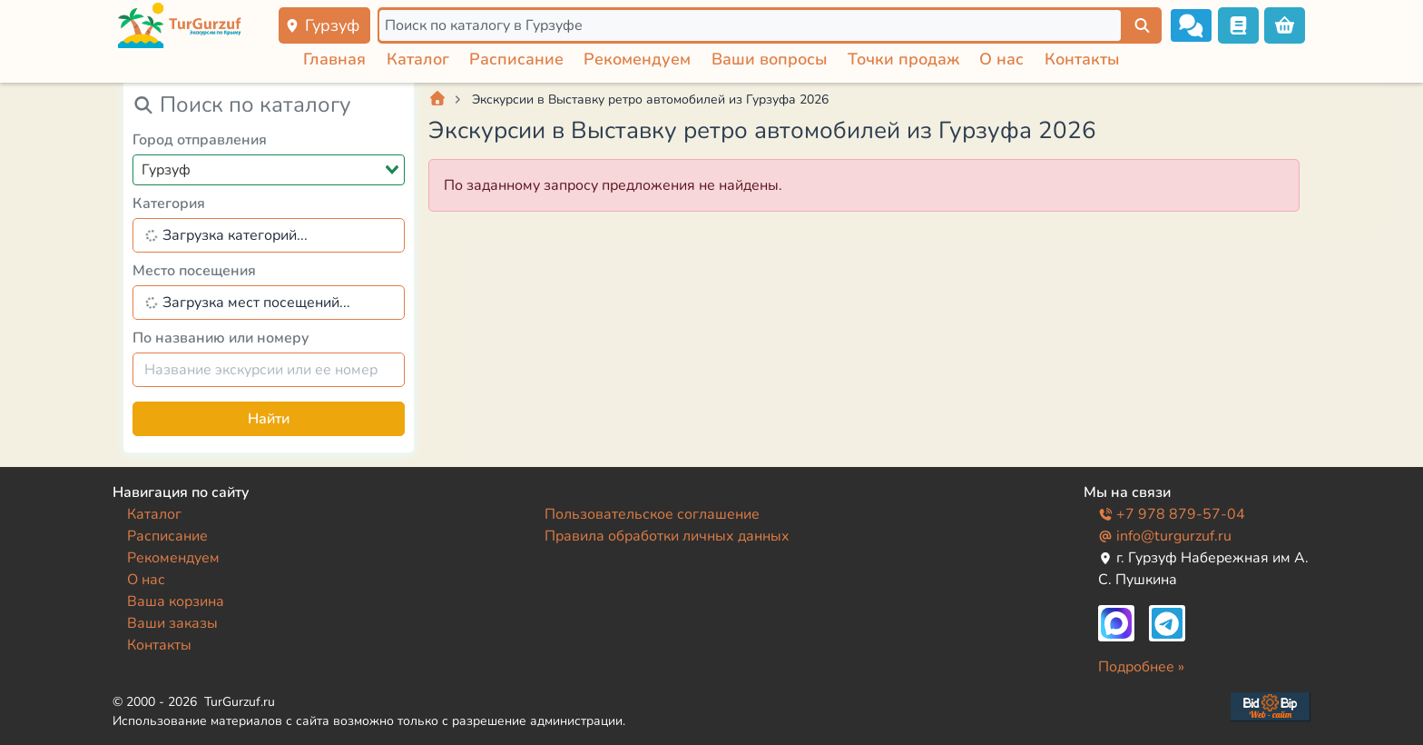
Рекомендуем (637, 59)
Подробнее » (1141, 667)
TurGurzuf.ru (239, 701)
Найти (269, 419)
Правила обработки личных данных (667, 536)
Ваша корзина (175, 601)
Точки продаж (903, 59)
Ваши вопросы (770, 59)
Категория (168, 204)
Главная (334, 59)
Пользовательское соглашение (652, 514)
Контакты (1082, 59)
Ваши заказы (172, 623)
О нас (1001, 59)
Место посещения (194, 271)
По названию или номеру (220, 338)
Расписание (516, 59)
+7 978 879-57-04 (1171, 514)
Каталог (418, 59)
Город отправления (199, 140)
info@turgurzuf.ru (1165, 536)
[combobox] (268, 169)
